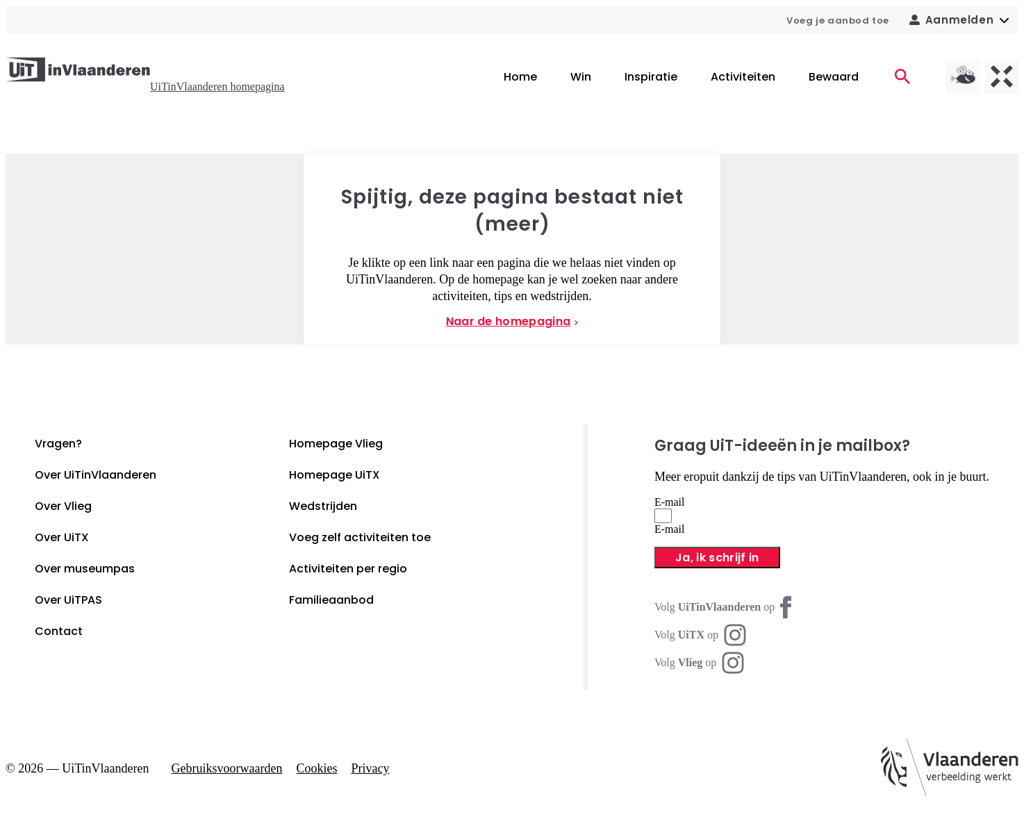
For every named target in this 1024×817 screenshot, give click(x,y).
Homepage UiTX (334, 475)
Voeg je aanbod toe (837, 20)
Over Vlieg (63, 506)
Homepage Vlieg (336, 444)
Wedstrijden (323, 506)
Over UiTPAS (68, 600)
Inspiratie (651, 77)
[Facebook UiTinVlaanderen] (725, 607)
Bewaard (834, 77)
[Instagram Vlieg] (699, 663)
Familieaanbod (331, 600)
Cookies (316, 768)
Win (580, 77)
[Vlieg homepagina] (963, 76)
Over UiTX (62, 537)
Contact (59, 631)
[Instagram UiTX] (700, 635)
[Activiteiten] (902, 76)
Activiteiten (743, 77)
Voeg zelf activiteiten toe (360, 537)
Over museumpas (85, 569)
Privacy (370, 768)
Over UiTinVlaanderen (95, 475)
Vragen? (58, 444)
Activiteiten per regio (348, 569)
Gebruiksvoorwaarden (227, 768)
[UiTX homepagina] (1001, 76)
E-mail (669, 502)
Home (520, 77)
